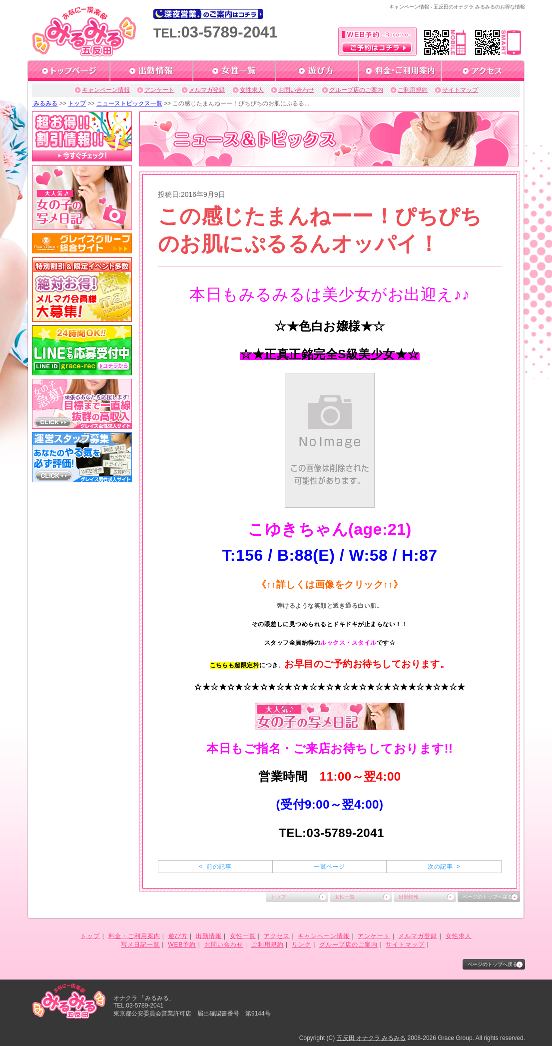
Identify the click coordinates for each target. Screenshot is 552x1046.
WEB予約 (182, 944)
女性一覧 (345, 897)
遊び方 (178, 936)
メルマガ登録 (207, 89)
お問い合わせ (296, 89)
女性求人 (252, 89)
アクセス (277, 936)
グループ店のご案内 (356, 89)
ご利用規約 (413, 89)
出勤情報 (409, 897)
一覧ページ (329, 866)
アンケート (159, 89)
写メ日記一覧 (140, 944)
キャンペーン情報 (106, 89)
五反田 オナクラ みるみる (371, 1038)
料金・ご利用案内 (134, 936)
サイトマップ (460, 89)
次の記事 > (444, 866)
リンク (301, 944)
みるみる (44, 103)
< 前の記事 (215, 866)
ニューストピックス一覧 (129, 103)
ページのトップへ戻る (488, 897)
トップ (77, 103)
